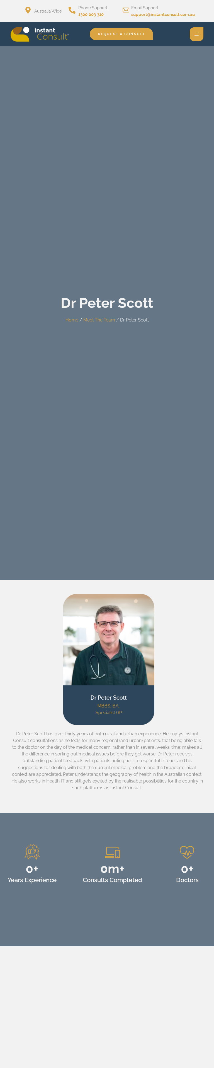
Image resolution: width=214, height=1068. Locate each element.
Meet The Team (99, 320)
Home (71, 320)
